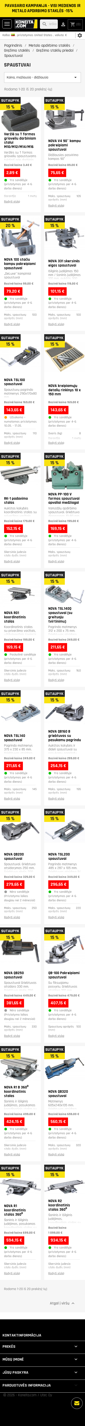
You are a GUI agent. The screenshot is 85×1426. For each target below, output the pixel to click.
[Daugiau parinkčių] (77, 1403)
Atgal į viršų (63, 1303)
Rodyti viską (12, 202)
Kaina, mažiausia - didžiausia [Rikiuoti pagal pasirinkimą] (42, 77)
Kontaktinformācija (21, 1335)
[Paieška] (49, 24)
